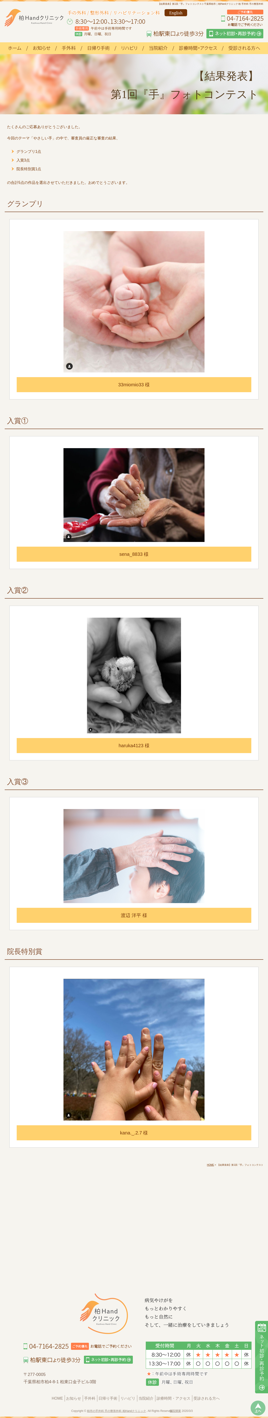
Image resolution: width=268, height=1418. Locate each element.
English (175, 13)
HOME (57, 1398)
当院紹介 (146, 1398)
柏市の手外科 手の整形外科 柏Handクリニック (116, 1411)
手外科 (89, 1398)
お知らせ (73, 1398)
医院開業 (175, 1411)
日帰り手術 (108, 1398)
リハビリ (127, 1398)
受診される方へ (206, 1398)
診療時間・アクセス (173, 1398)
